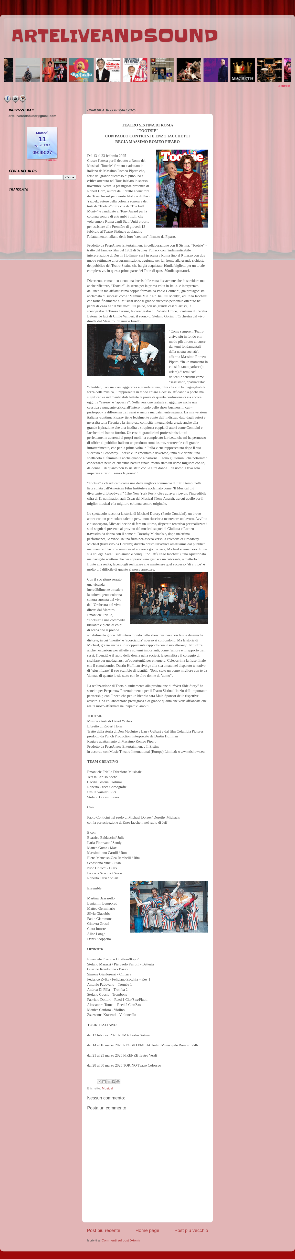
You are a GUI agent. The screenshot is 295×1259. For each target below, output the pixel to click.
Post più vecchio (191, 1230)
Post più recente (103, 1230)
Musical (107, 1088)
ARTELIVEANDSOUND (114, 36)
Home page (147, 1230)
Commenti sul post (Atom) (121, 1240)
